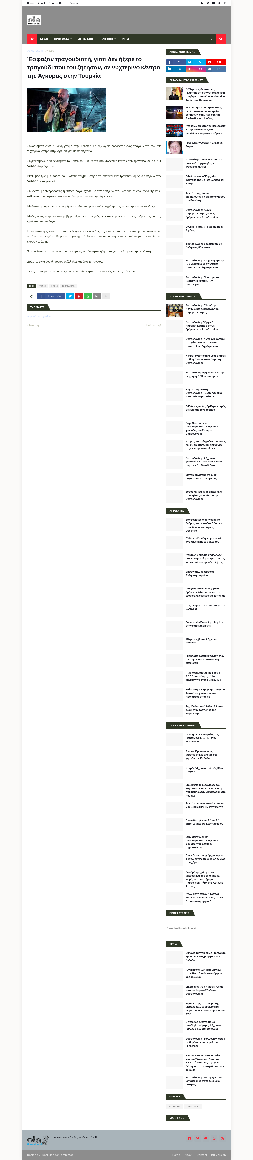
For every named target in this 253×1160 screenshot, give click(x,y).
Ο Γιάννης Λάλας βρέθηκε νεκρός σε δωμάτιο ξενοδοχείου (206, 408)
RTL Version (72, 3)
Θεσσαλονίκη (193, 1106)
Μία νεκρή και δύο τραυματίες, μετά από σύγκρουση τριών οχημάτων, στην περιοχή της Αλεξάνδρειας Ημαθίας (204, 113)
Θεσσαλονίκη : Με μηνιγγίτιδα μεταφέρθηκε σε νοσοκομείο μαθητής (204, 1081)
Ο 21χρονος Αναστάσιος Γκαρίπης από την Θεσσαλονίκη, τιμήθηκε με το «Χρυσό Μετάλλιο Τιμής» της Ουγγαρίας (205, 94)
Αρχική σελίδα (35, 51)
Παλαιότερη (153, 325)
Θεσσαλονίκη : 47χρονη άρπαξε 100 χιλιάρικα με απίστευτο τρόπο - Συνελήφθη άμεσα (205, 264)
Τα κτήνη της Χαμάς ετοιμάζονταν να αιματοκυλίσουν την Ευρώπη (205, 196)
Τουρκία (54, 285)
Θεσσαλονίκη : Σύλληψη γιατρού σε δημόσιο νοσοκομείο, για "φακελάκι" (205, 1042)
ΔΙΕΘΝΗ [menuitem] (107, 39)
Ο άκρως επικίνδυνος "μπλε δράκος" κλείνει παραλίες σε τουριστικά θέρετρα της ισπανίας (205, 592)
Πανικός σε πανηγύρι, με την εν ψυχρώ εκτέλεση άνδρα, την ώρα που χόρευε (205, 859)
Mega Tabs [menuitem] (85, 39)
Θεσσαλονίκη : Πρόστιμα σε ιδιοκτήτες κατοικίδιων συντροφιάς (202, 281)
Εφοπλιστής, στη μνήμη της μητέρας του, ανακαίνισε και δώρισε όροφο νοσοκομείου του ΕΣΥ (205, 1009)
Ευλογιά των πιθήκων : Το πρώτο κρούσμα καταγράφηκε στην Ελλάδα (206, 956)
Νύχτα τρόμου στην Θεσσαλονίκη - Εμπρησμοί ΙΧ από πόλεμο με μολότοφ (204, 393)
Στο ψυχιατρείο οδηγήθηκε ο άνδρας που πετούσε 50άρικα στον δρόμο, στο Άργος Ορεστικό (204, 525)
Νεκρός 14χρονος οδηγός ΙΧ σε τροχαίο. (204, 769)
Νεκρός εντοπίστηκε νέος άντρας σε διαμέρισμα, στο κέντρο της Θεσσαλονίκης (206, 359)
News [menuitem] (44, 39)
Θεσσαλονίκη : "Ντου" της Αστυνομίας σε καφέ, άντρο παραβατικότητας (202, 309)
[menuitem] (32, 39)
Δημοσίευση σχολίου (39, 316)
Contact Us (55, 3)
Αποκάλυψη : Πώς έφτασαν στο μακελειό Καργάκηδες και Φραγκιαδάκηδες (204, 163)
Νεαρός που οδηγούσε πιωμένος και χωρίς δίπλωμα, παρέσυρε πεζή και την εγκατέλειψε (206, 445)
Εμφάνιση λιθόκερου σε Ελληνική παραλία (200, 573)
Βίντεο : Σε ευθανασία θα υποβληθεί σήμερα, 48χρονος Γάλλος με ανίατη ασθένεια (204, 1025)
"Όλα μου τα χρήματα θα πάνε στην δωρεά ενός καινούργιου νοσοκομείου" (204, 973)
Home (30, 3)
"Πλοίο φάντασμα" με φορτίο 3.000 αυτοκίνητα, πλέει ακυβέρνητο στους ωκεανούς (203, 676)
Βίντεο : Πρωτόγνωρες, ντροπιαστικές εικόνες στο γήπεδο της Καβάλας (201, 755)
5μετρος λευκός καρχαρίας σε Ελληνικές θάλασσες (204, 245)
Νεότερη (34, 325)
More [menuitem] (126, 39)
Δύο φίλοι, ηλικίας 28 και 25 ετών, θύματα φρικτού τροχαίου (204, 821)
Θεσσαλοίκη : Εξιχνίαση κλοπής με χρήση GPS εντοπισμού (205, 374)
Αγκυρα (49, 51)
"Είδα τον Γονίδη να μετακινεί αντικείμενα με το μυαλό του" (203, 540)
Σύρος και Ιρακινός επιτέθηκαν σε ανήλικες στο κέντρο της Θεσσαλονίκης (204, 495)
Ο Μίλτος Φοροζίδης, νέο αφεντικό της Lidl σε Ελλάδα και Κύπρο (205, 180)
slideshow (174, 1106)
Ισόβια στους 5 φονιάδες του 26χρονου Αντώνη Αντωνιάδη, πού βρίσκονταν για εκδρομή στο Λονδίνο (206, 790)
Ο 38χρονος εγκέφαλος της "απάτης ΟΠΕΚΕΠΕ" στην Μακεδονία (202, 738)
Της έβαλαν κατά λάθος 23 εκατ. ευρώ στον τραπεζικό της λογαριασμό (205, 710)
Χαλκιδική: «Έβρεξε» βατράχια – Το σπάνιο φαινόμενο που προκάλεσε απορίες (205, 693)
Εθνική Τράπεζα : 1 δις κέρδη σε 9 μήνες (204, 228)
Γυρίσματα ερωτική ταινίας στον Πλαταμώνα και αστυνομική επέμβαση (205, 659)
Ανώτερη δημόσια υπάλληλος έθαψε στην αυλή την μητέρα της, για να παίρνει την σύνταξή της (205, 558)
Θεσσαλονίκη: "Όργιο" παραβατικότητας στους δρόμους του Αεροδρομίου (202, 213)
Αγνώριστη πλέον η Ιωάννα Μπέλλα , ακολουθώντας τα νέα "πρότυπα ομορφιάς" (204, 897)
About (41, 3)
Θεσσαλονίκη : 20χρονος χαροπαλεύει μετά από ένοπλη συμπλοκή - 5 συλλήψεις (204, 461)
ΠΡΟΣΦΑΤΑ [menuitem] (61, 39)
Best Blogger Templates (57, 1155)
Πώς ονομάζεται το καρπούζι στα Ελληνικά (205, 607)
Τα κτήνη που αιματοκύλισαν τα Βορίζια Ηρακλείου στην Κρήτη (205, 805)
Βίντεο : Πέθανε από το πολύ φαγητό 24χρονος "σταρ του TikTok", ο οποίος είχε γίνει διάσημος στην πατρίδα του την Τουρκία (205, 1063)
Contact (202, 1155)
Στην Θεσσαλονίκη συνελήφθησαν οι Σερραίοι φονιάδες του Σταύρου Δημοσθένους (202, 428)
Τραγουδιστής (68, 285)
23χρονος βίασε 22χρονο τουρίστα (201, 640)
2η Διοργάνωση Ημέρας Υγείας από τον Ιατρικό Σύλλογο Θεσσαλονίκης (204, 990)
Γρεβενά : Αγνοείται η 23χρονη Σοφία (204, 144)
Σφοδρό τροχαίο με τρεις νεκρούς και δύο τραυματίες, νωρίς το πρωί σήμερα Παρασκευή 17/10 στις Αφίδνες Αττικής (204, 879)
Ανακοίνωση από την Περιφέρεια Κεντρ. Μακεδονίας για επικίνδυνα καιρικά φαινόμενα (206, 129)
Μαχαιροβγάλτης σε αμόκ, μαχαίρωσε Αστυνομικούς (201, 476)
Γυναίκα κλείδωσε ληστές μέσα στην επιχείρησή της (204, 624)
